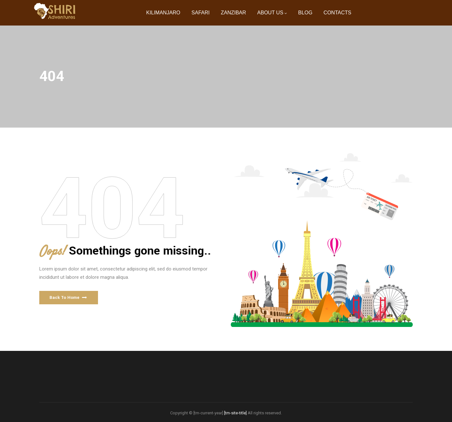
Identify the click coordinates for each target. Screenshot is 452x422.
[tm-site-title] (235, 413)
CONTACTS (337, 12)
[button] (68, 297)
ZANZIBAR (233, 12)
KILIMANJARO (163, 12)
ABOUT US (270, 12)
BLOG (305, 12)
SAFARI (201, 12)
